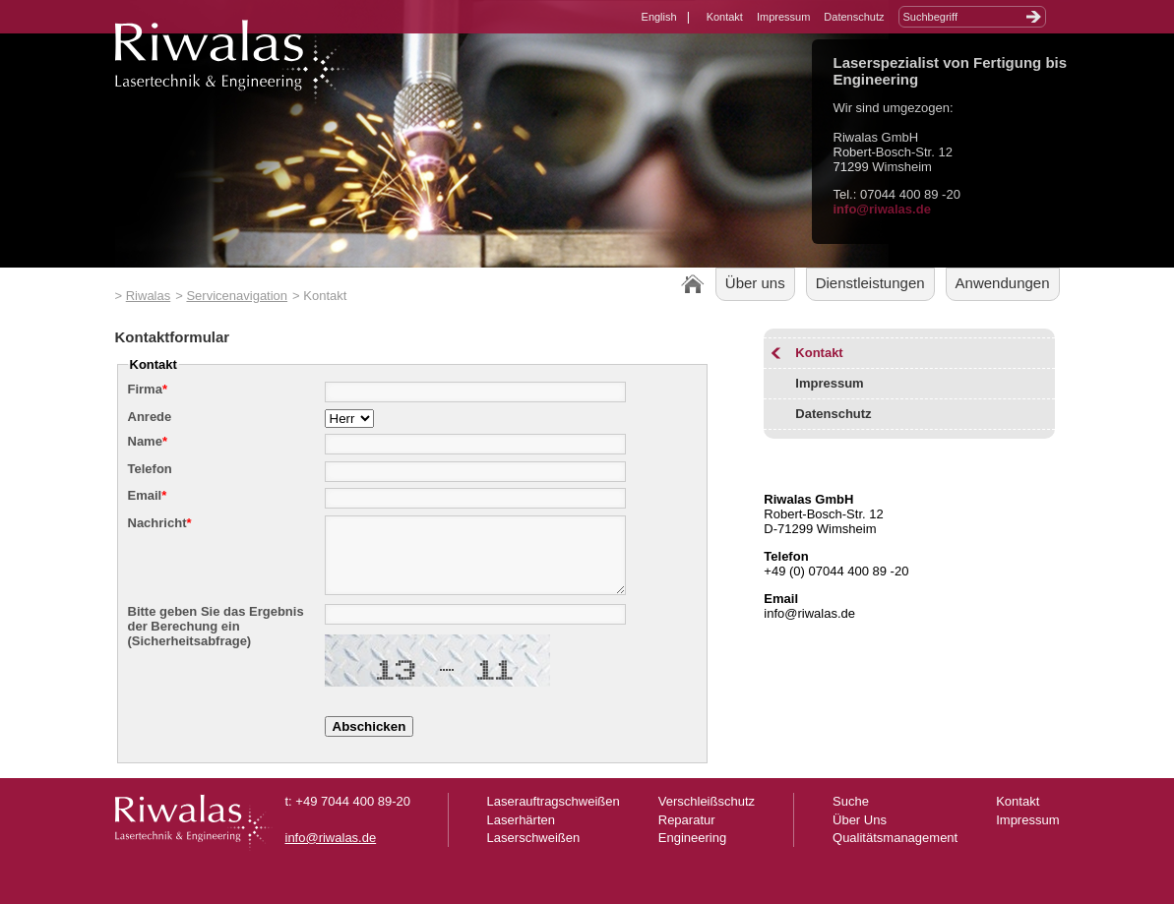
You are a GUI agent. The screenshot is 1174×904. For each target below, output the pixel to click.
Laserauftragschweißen (553, 816)
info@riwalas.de (882, 209)
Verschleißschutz (706, 816)
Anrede (150, 416)
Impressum (783, 17)
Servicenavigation (236, 295)
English (659, 17)
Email (147, 495)
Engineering (692, 852)
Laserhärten (521, 834)
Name (147, 441)
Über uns (755, 282)
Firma (147, 389)
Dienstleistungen (870, 282)
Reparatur (686, 834)
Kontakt (725, 17)
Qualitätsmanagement (895, 852)
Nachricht (160, 522)
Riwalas (148, 295)
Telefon (150, 468)
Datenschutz (854, 17)
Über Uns (860, 834)
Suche (851, 816)
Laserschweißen (534, 852)
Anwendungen (1003, 282)
